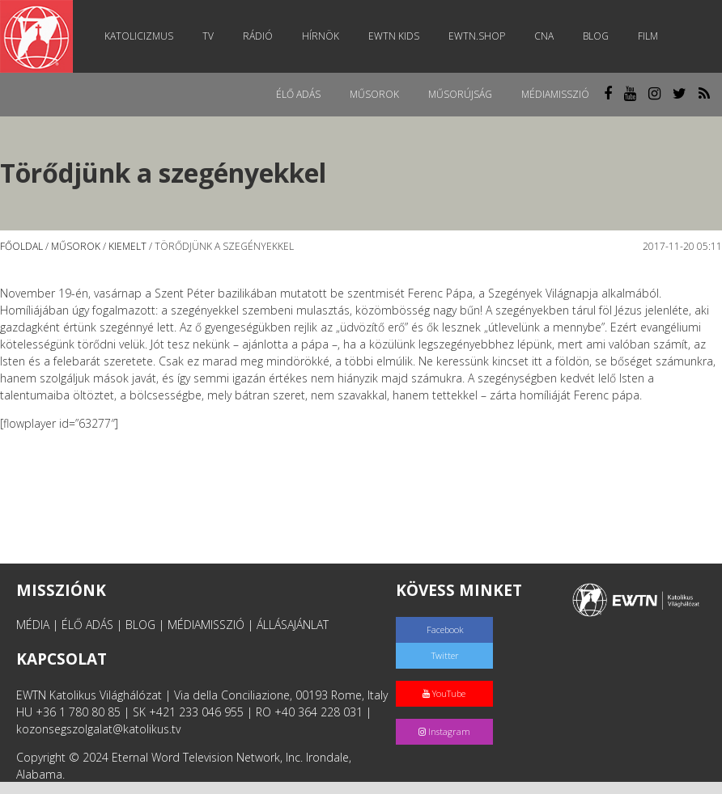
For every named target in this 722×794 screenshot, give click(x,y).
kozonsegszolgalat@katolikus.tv (98, 729)
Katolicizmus (138, 36)
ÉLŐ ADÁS (87, 624)
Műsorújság (460, 94)
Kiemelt (127, 246)
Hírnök (320, 36)
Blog (596, 36)
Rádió (258, 36)
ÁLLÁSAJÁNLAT (293, 624)
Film (648, 36)
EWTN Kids (393, 36)
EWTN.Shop (476, 36)
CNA (544, 36)
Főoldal (21, 246)
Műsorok (374, 94)
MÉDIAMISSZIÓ (206, 624)
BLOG (140, 624)
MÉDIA (32, 624)
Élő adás (298, 94)
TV (208, 36)
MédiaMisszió (555, 94)
